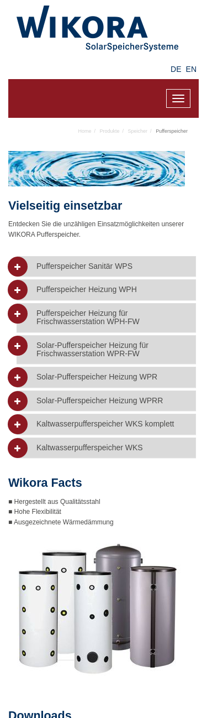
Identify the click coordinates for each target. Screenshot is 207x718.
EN (191, 69)
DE (176, 69)
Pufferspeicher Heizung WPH (86, 289)
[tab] (106, 266)
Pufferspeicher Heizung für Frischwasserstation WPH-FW (88, 317)
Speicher (138, 131)
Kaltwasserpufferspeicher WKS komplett (105, 424)
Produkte (110, 131)
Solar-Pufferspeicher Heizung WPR (96, 377)
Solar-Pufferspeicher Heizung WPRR (99, 401)
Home (85, 131)
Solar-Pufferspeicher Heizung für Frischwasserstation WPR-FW (92, 349)
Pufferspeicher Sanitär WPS (84, 266)
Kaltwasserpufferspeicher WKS (89, 448)
